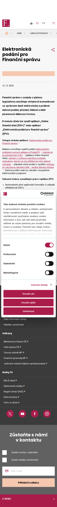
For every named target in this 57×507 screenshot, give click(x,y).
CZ (37, 23)
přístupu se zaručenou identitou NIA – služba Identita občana (28, 166)
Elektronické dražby (13, 386)
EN (43, 23)
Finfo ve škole (11, 402)
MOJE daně (9, 380)
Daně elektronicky (39, 33)
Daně (19, 33)
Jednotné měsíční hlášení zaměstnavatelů (24, 363)
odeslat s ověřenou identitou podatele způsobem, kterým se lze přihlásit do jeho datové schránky (26, 161)
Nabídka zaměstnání (14, 324)
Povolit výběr (28, 302)
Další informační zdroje (15, 319)
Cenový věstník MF (13, 352)
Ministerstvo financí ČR (15, 341)
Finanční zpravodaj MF (15, 358)
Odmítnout (28, 311)
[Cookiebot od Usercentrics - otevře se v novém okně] (41, 194)
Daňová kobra (10, 397)
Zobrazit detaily (39, 284)
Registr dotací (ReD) (13, 391)
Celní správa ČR (11, 347)
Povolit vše (28, 294)
